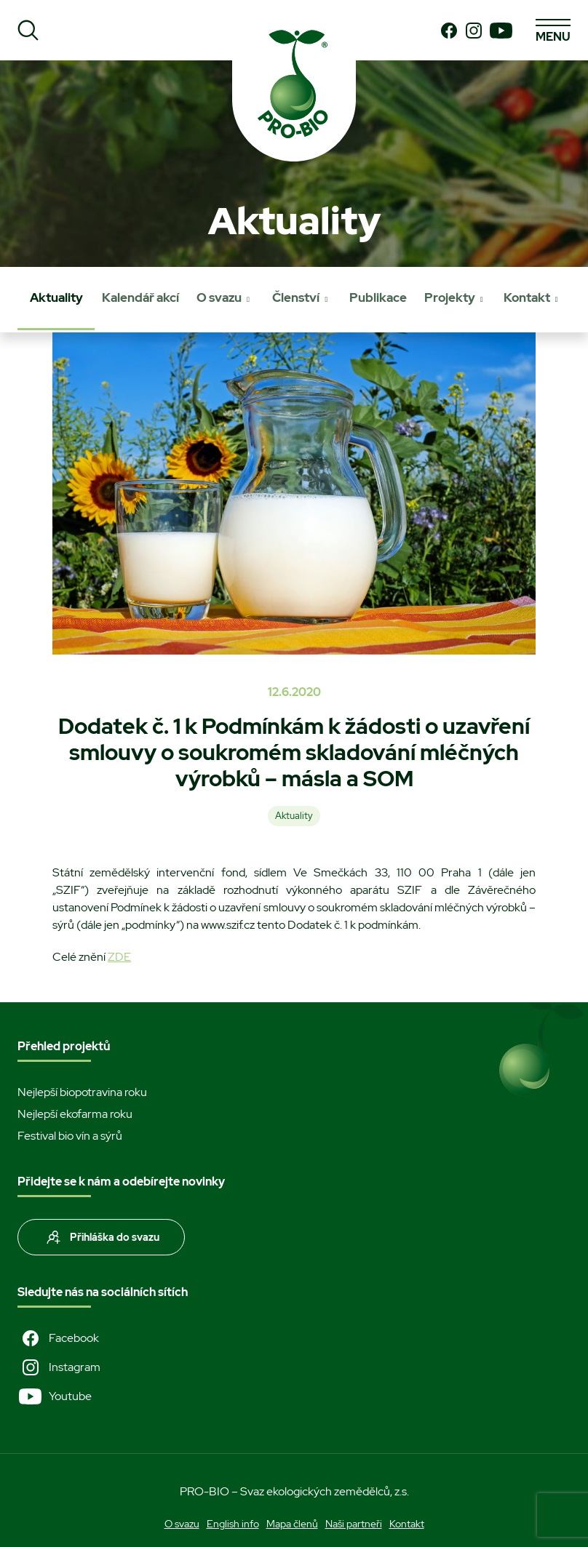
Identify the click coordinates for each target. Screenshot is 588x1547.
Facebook (58, 1338)
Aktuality (56, 297)
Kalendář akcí (140, 297)
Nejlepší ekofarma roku (74, 1114)
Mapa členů (292, 1523)
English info (233, 1523)
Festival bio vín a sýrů (69, 1135)
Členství (295, 297)
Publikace (378, 297)
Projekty (449, 297)
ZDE (119, 956)
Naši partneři (353, 1523)
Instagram (58, 1367)
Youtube (54, 1396)
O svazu (219, 297)
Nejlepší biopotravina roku (82, 1092)
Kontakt (527, 297)
